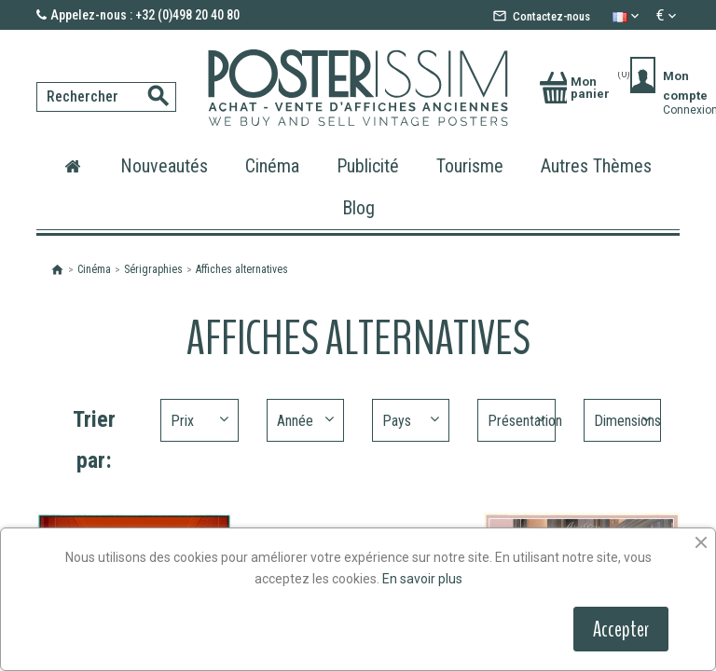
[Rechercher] (42, 77)
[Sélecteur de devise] (668, 16)
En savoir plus (422, 578)
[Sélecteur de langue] (627, 16)
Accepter (621, 629)
